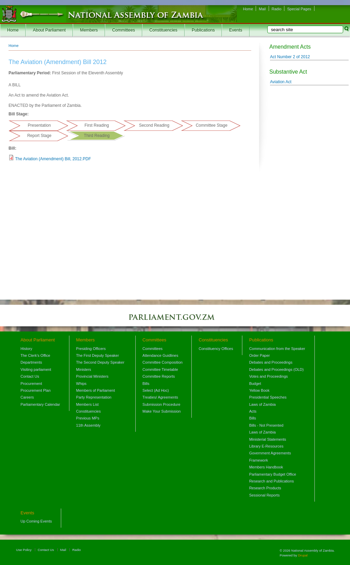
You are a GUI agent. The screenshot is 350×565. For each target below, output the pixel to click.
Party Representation (93, 397)
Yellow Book (259, 390)
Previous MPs (87, 418)
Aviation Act (280, 81)
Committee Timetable (160, 369)
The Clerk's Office (35, 355)
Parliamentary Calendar (40, 404)
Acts (252, 411)
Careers (27, 397)
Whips (81, 383)
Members (89, 30)
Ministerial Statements (267, 439)
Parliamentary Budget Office (272, 474)
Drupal (303, 555)
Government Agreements (270, 453)
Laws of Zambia (262, 404)
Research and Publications (271, 481)
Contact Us (30, 376)
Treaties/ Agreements (160, 397)
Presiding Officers (91, 349)
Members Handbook (266, 467)
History (26, 349)
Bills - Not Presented (266, 425)
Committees (123, 30)
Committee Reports (159, 376)
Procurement (31, 383)
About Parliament (49, 30)
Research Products (265, 488)
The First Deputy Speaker (97, 355)
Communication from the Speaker (277, 349)
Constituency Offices (216, 349)
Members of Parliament (95, 390)
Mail (262, 9)
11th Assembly (88, 425)
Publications (203, 30)
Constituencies (163, 30)
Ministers (83, 369)
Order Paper (259, 355)
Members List (87, 404)
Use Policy (23, 550)
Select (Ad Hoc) (156, 390)
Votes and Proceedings (268, 376)
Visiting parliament (36, 369)
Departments (31, 362)
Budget (255, 383)
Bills (146, 383)
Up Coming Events (36, 521)
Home (248, 9)
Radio (277, 9)
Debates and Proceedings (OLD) (276, 369)
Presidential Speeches (267, 397)
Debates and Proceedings (271, 362)
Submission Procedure (161, 404)
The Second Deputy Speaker (100, 362)
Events (235, 30)
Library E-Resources (266, 446)
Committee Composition (163, 362)
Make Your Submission (162, 411)
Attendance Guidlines (160, 355)
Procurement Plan (36, 390)
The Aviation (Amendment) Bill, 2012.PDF (53, 158)
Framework (258, 460)
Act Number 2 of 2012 (290, 56)
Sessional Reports (264, 495)
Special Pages (299, 9)
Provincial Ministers (92, 376)
